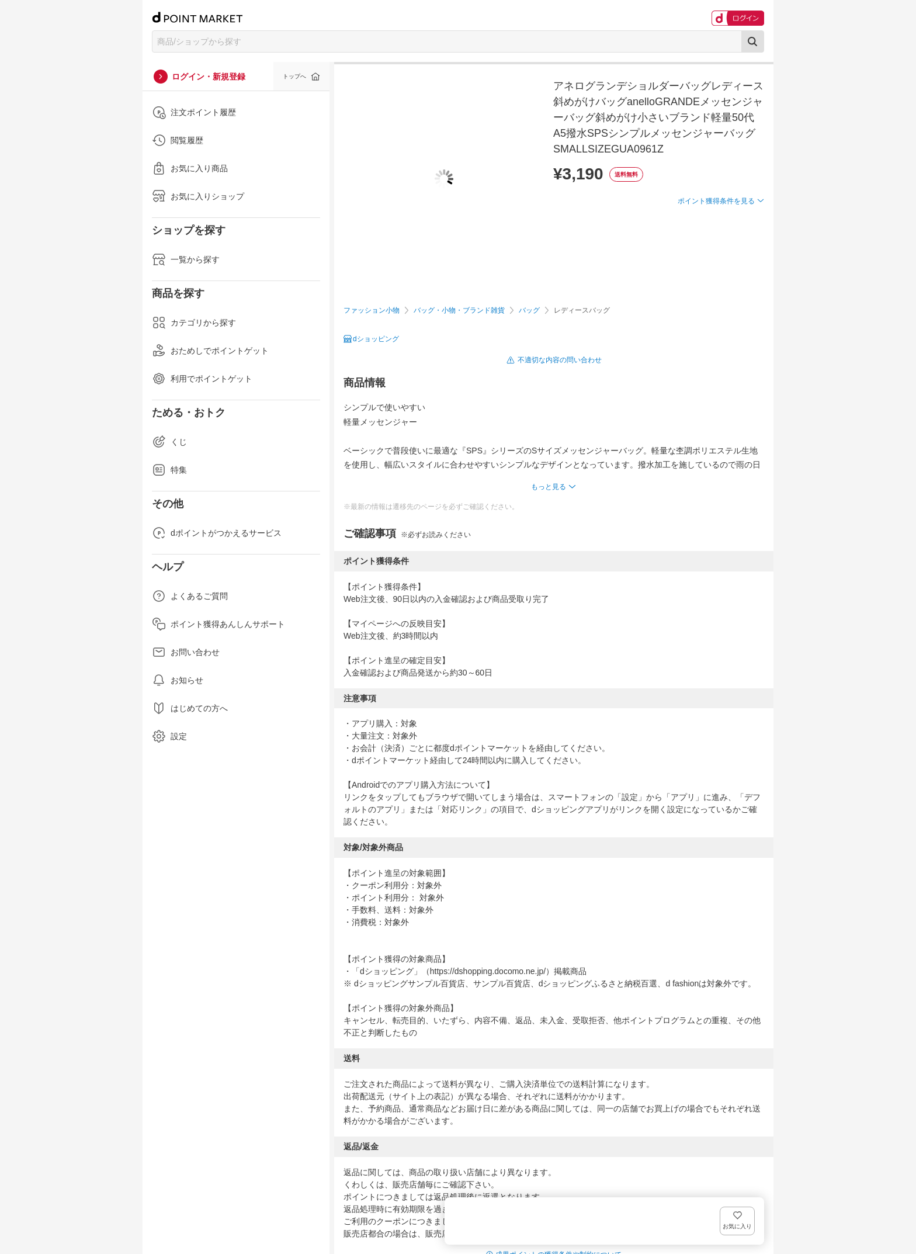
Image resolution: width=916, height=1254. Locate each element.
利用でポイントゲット (202, 379)
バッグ (529, 310)
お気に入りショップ (198, 196)
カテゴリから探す (194, 323)
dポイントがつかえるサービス (217, 533)
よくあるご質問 (190, 596)
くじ (169, 442)
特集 (169, 470)
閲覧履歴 (177, 140)
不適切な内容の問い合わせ (560, 360)
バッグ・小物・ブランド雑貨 (459, 310)
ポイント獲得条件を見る (716, 244)
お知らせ (177, 680)
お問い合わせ (186, 652)
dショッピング (376, 339)
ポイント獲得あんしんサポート (218, 624)
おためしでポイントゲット (210, 351)
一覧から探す (186, 259)
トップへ (294, 76)
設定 (169, 736)
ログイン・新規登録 (208, 76)
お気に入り (747, 220)
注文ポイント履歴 (194, 112)
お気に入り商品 (190, 168)
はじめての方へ (190, 708)
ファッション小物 (372, 310)
